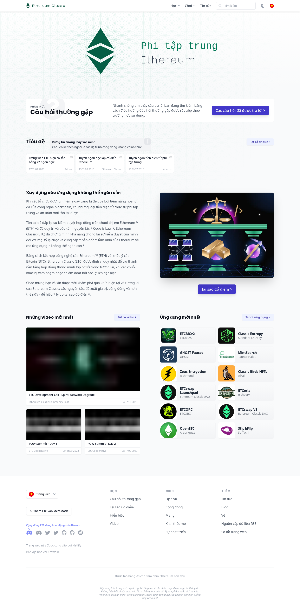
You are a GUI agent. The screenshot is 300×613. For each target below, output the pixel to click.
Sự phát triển (176, 532)
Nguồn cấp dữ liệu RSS (238, 523)
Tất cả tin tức (260, 142)
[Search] (236, 6)
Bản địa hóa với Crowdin (42, 552)
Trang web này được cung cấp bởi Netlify (53, 545)
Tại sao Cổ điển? (216, 289)
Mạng (170, 515)
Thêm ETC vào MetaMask (49, 511)
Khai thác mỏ (176, 523)
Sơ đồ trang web (234, 532)
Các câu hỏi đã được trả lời (240, 110)
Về (223, 515)
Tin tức (205, 6)
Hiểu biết (117, 515)
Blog (224, 507)
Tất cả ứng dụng (258, 317)
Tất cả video (127, 317)
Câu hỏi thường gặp (125, 499)
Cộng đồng (174, 507)
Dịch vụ (171, 499)
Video (114, 523)
